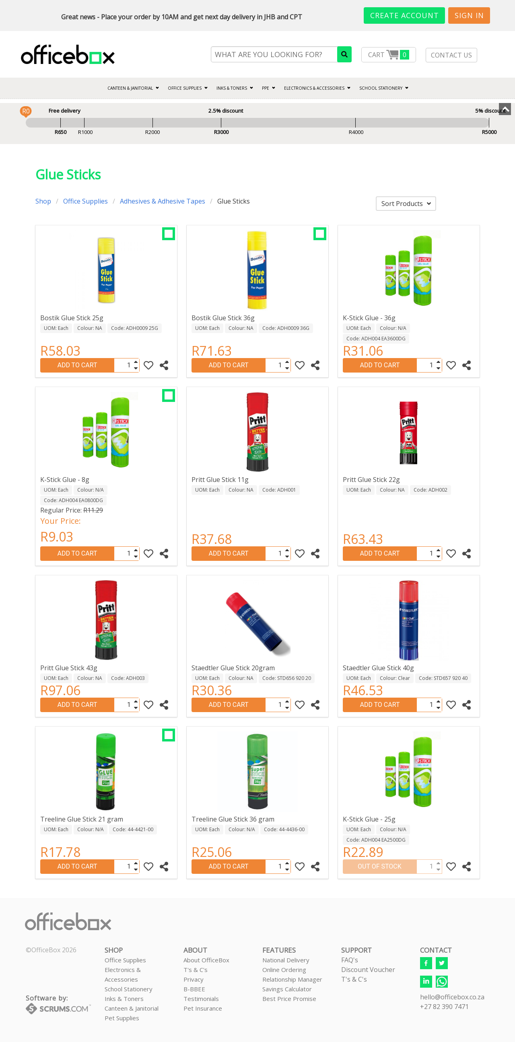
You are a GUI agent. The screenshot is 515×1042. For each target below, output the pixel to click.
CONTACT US (451, 55)
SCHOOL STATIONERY (380, 88)
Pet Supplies (122, 1018)
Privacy (193, 979)
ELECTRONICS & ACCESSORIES (314, 88)
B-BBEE (194, 989)
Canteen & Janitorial (132, 1008)
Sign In (469, 15)
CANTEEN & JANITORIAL (130, 88)
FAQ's (349, 960)
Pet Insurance (202, 1008)
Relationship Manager (292, 979)
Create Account (404, 15)
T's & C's (195, 970)
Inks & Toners (124, 999)
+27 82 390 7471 (444, 1006)
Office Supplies (185, 88)
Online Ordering (284, 970)
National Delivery (285, 960)
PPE (265, 88)
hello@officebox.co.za (452, 997)
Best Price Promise (289, 999)
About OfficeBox (206, 960)
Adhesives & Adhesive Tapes (162, 201)
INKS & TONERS (231, 88)
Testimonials (201, 999)
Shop (43, 201)
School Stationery (128, 989)
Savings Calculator (287, 989)
